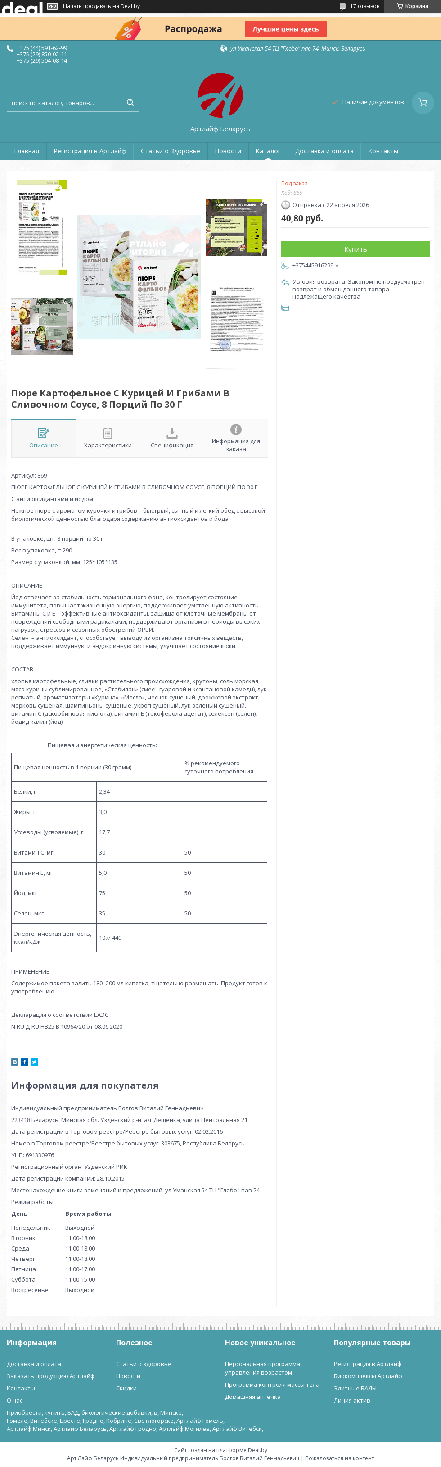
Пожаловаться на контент (339, 1458)
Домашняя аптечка (253, 1397)
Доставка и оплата (324, 151)
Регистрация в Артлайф (90, 151)
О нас (22, 168)
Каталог (268, 151)
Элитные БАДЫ (355, 1388)
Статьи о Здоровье (170, 151)
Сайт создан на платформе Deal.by (220, 1450)
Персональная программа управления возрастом (262, 1368)
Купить (355, 248)
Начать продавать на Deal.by (101, 6)
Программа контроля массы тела (272, 1384)
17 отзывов (364, 6)
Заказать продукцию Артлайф (50, 1376)
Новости (228, 151)
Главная (26, 151)
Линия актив (352, 1400)
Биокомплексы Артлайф (368, 1376)
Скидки (126, 1388)
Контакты (383, 151)
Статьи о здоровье (143, 1364)
